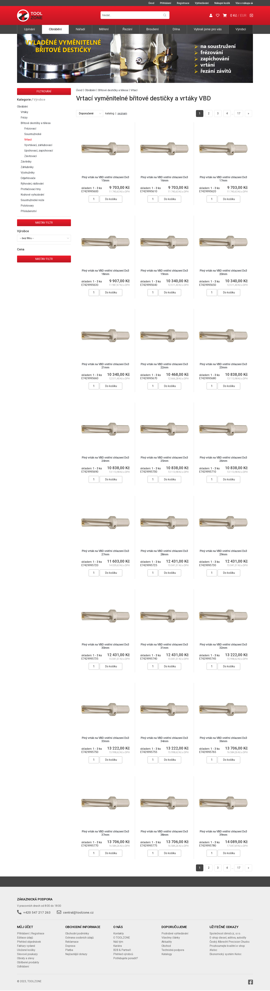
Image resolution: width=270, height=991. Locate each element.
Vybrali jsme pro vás (208, 29)
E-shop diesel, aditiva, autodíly (228, 937)
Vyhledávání (202, 3)
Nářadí (80, 29)
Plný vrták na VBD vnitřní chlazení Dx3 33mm (105, 739)
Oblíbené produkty (28, 962)
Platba (69, 950)
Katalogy (167, 954)
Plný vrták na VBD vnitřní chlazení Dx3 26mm (223, 459)
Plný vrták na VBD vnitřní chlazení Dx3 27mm (105, 552)
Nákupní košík (222, 3)
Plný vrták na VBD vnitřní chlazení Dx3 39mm (223, 833)
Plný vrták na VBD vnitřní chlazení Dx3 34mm (164, 739)
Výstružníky (28, 172)
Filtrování (44, 91)
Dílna (176, 29)
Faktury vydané (26, 945)
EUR (243, 15)
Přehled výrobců (123, 954)
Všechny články (171, 937)
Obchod (166, 945)
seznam (122, 113)
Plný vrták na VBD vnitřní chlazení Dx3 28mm (164, 552)
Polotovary (27, 205)
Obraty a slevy (25, 958)
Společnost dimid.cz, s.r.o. (225, 933)
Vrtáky (24, 112)
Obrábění (55, 29)
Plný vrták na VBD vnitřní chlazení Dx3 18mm (105, 272)
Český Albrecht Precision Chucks (230, 941)
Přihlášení (165, 3)
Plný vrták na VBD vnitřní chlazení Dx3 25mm (164, 459)
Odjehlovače (28, 178)
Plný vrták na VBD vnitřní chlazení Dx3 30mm (105, 646)
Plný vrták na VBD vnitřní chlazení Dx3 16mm (164, 179)
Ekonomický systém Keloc (225, 954)
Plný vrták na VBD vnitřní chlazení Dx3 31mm (164, 646)
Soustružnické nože (32, 200)
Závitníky (26, 161)
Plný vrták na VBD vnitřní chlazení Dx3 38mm (164, 833)
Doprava (70, 945)
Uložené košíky (26, 950)
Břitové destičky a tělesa (35, 123)
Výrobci (241, 29)
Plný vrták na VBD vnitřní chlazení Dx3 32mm (223, 646)
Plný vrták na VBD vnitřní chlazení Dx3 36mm (223, 739)
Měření (104, 29)
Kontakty (118, 933)
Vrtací (28, 139)
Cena (20, 249)
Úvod (151, 3)
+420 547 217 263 (36, 912)
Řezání (127, 29)
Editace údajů (25, 937)
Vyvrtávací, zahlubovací (38, 145)
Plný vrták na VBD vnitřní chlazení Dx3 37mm (105, 833)
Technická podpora (173, 950)
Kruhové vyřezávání (32, 194)
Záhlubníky (27, 167)
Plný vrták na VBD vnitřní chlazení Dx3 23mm (223, 366)
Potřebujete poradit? (125, 958)
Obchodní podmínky (77, 933)
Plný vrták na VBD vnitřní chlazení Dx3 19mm (164, 272)
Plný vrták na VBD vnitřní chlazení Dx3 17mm (223, 179)
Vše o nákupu (244, 3)
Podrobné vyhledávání (175, 933)
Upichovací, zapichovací (38, 150)
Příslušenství (29, 211)
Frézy (24, 117)
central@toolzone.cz (78, 912)
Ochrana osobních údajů (79, 937)
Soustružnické (32, 134)
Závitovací (30, 156)
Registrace (183, 3)
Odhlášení (23, 966)
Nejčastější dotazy (76, 954)
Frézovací (30, 128)
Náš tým (118, 941)
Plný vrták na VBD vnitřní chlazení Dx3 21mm (105, 366)
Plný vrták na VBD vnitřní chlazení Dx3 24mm (105, 459)
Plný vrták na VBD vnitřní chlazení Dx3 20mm (223, 272)
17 (238, 113)
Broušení (152, 29)
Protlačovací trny (31, 189)
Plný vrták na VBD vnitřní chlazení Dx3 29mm (223, 552)
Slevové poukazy (27, 954)
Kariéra (117, 945)
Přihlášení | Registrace (30, 933)
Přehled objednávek (29, 941)
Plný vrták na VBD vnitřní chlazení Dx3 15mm (105, 179)
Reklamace (72, 941)
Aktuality (167, 941)
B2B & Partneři (122, 950)
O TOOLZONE (121, 937)
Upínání (29, 29)
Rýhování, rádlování (32, 183)
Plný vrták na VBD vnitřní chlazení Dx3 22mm (164, 366)
